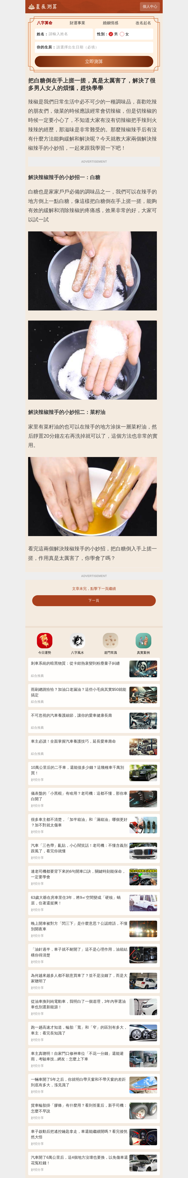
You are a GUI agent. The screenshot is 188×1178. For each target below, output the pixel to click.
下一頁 (93, 600)
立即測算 (94, 61)
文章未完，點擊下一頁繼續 (94, 589)
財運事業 (77, 23)
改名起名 (143, 23)
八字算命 (44, 23)
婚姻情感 (110, 23)
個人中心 (150, 6)
